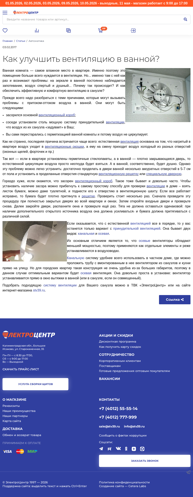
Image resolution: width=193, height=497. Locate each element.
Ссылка (175, 300)
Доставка (13, 429)
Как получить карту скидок (120, 347)
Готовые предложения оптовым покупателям (134, 371)
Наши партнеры (15, 416)
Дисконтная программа (117, 341)
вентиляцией (140, 223)
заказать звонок (145, 460)
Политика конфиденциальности (124, 482)
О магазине (14, 400)
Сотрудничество (116, 355)
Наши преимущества (19, 411)
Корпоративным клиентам (120, 361)
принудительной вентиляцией (136, 228)
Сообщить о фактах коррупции (123, 435)
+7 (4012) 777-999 (118, 417)
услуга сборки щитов (35, 384)
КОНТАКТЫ (109, 400)
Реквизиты (11, 406)
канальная (86, 233)
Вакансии (109, 379)
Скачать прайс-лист (21, 369)
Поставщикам (110, 366)
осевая (103, 233)
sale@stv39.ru (109, 426)
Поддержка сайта (16, 486)
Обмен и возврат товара (22, 435)
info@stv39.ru (134, 426)
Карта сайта (12, 421)
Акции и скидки (116, 335)
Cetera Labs (137, 486)
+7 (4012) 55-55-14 (118, 408)
